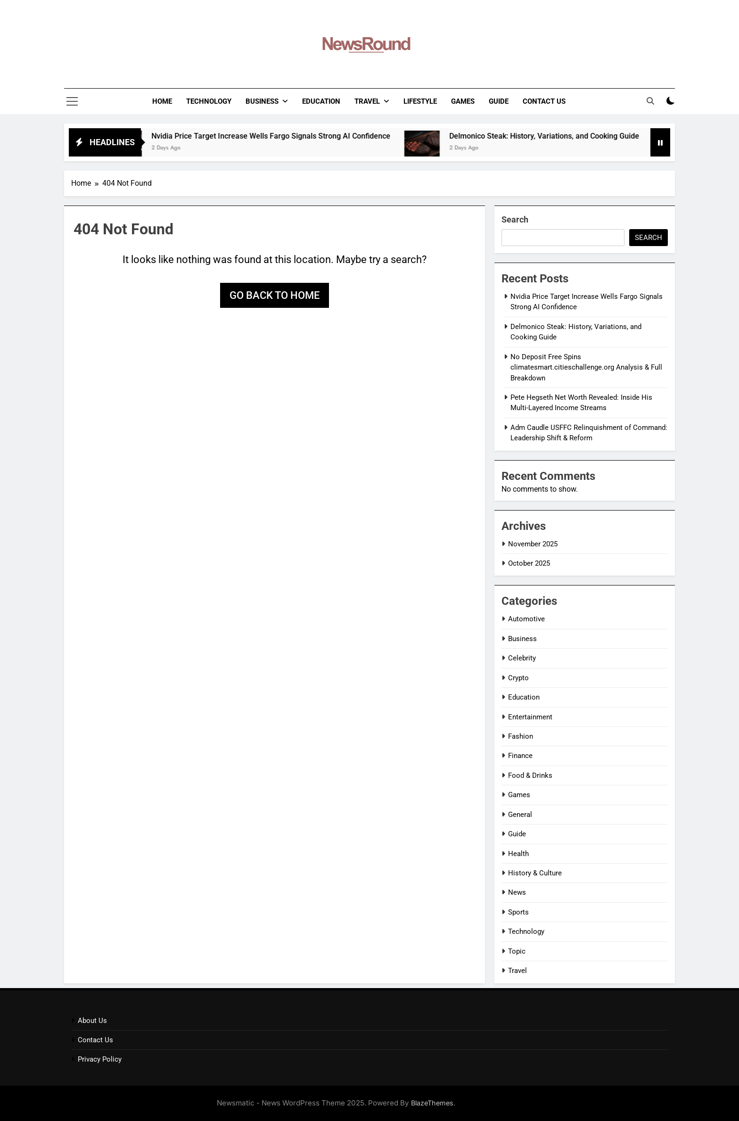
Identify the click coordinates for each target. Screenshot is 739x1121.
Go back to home (275, 295)
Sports (518, 912)
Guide (499, 101)
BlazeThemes (432, 1103)
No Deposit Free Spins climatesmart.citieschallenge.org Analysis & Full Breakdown (586, 367)
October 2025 (529, 563)
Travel (367, 101)
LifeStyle (420, 101)
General (520, 814)
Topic (517, 951)
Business (262, 101)
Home (162, 101)
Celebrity (522, 658)
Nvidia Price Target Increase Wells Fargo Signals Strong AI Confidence (281, 136)
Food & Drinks (530, 775)
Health (518, 853)
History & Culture (535, 873)
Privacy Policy (100, 1059)
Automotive (526, 619)
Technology (208, 101)
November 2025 (533, 544)
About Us (92, 1020)
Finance (520, 755)
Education (321, 101)
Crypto (518, 678)
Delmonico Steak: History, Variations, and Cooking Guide (554, 136)
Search (514, 219)
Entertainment (530, 717)
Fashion (520, 736)
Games (463, 101)
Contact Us (544, 101)
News (517, 892)
